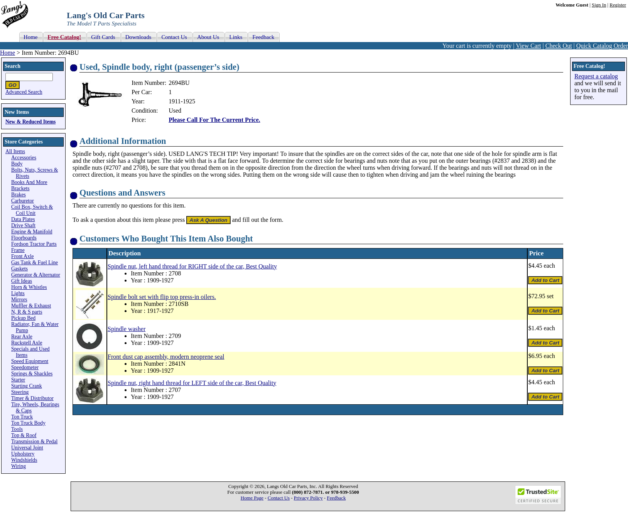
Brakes (18, 195)
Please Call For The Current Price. (214, 120)
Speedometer (25, 367)
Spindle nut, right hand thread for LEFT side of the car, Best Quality (192, 383)
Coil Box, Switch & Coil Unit (32, 210)
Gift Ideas (21, 281)
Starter (18, 380)
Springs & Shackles (31, 374)
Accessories (23, 157)
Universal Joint (27, 448)
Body (16, 164)
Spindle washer (126, 329)
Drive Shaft (23, 225)
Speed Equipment (29, 361)
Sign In (599, 5)
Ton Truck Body (28, 423)
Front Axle (22, 256)
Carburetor (22, 201)
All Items (15, 151)
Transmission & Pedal (34, 441)
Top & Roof (24, 435)
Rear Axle (21, 336)
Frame (18, 250)
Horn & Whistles (29, 287)
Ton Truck (22, 417)
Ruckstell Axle (26, 343)
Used (175, 110)
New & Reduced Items (30, 122)
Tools (17, 429)
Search (12, 66)
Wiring (18, 466)
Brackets (20, 188)
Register (617, 5)
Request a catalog (596, 76)
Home (7, 52)
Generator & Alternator (35, 275)
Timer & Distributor (32, 398)
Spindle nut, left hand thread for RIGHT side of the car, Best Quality (192, 266)
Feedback (336, 498)
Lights (18, 293)
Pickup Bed (23, 318)
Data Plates (23, 219)
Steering (20, 392)
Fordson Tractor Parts (34, 244)
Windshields (24, 460)
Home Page (252, 498)
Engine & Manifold (31, 232)
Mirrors (19, 299)
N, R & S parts (26, 312)
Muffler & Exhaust (31, 306)
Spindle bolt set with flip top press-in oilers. (162, 297)
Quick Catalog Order (602, 45)
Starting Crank (26, 386)
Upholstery (22, 454)
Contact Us (279, 498)
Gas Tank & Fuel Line (34, 262)
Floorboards (24, 238)
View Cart (528, 45)
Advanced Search (23, 92)
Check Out (558, 45)
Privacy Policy (308, 498)
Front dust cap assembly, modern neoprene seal (166, 356)
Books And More (29, 182)
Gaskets (19, 269)
